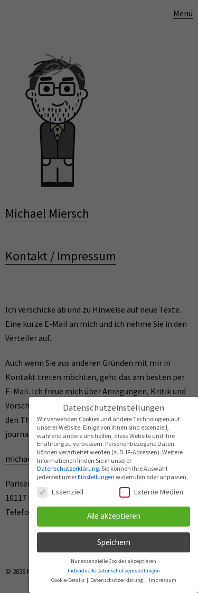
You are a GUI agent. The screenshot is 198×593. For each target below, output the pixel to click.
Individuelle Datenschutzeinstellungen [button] (114, 570)
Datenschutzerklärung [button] (117, 580)
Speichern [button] (113, 542)
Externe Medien (151, 492)
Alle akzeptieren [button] (113, 516)
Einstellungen (96, 477)
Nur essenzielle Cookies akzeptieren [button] (113, 561)
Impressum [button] (162, 580)
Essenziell (60, 492)
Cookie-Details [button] (68, 580)
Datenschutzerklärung (68, 468)
